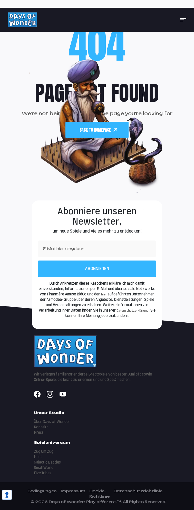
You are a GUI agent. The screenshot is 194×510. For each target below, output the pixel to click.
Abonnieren (97, 269)
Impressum (73, 491)
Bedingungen (42, 491)
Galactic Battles (47, 462)
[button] (183, 19)
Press (39, 433)
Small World (43, 468)
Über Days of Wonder (52, 422)
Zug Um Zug (43, 452)
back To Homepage (98, 130)
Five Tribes (42, 473)
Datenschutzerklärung (133, 310)
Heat (38, 457)
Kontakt (41, 427)
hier (104, 294)
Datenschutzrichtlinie (138, 491)
